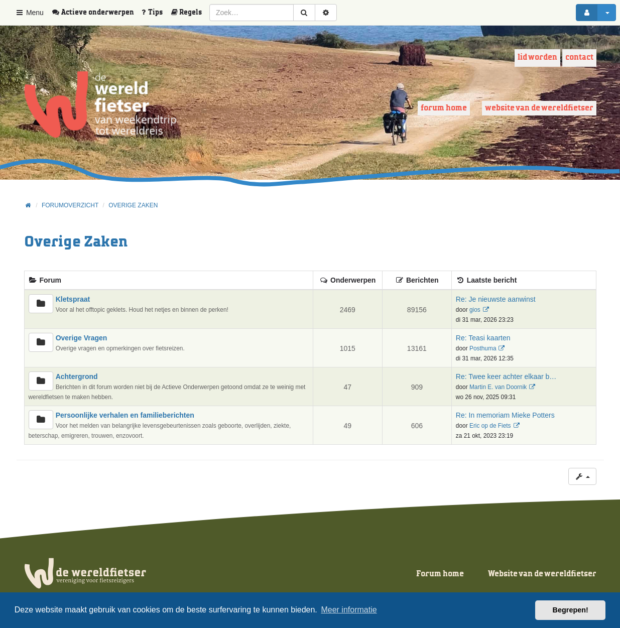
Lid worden (537, 57)
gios (474, 309)
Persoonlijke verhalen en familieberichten (125, 415)
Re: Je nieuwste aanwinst (496, 299)
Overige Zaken (76, 242)
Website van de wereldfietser (539, 108)
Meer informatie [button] (349, 609)
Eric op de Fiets (490, 425)
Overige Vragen (81, 338)
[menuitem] (96, 12)
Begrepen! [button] (570, 610)
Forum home (444, 108)
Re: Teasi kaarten (483, 338)
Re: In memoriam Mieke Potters (505, 415)
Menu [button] (29, 13)
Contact (579, 57)
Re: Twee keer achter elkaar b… (506, 376)
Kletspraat (73, 299)
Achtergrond (77, 376)
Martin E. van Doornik (498, 387)
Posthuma (483, 348)
